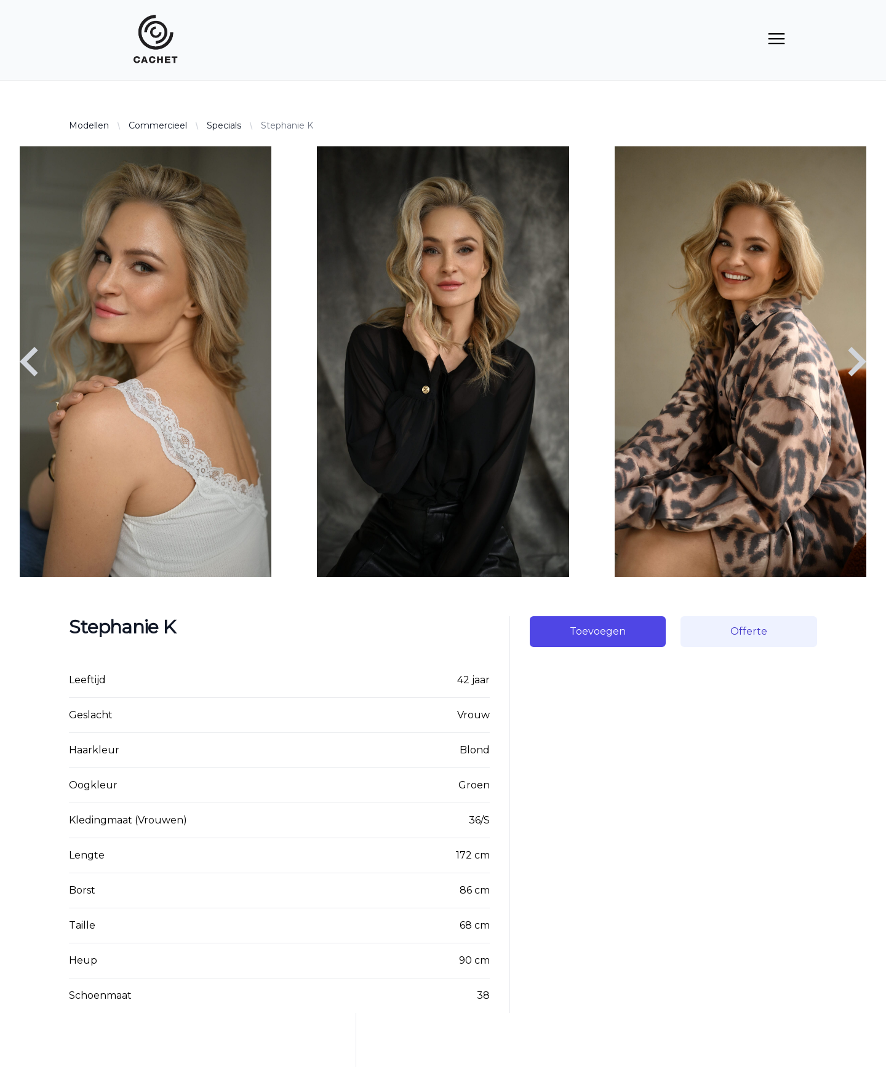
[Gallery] (443, 361)
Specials (224, 125)
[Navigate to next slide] (856, 361)
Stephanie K (287, 125)
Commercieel (158, 125)
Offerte (748, 631)
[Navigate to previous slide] (29, 361)
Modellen (89, 125)
